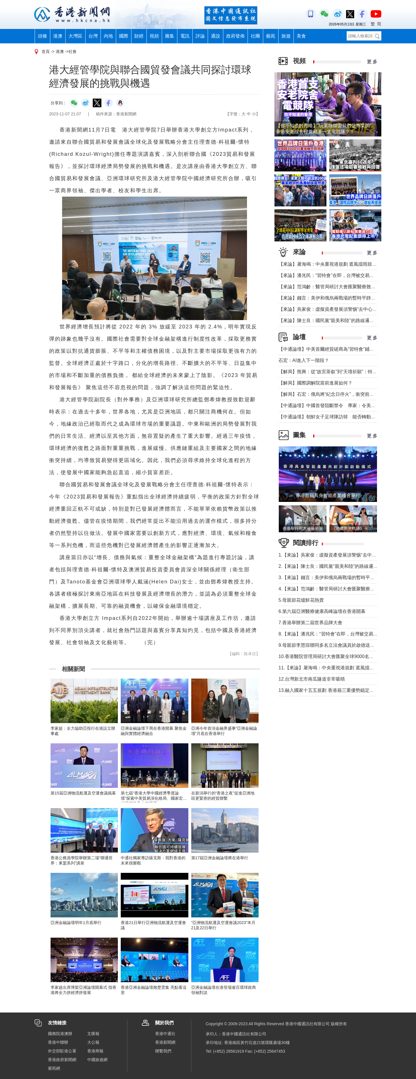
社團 (255, 36)
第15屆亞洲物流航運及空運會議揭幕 (83, 793)
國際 (123, 36)
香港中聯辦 (58, 1042)
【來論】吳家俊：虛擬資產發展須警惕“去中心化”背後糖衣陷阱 (342, 309)
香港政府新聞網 (62, 1059)
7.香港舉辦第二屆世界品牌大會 (310, 622)
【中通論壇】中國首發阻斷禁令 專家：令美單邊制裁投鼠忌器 (343, 405)
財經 (139, 36)
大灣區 (75, 36)
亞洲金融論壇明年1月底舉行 (76, 922)
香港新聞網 (165, 1042)
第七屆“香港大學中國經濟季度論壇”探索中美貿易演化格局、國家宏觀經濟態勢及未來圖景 (154, 798)
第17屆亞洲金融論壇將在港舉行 (219, 858)
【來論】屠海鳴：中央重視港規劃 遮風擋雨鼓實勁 (329, 264)
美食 (301, 36)
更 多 (372, 61)
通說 (215, 36)
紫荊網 (54, 1068)
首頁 (46, 51)
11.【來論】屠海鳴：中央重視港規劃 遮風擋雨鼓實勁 (333, 667)
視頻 (154, 36)
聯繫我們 (163, 1051)
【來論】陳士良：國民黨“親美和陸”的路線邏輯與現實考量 (337, 320)
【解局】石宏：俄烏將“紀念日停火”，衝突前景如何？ (333, 394)
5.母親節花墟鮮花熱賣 (301, 600)
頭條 (42, 36)
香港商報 (95, 1051)
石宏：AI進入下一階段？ (303, 360)
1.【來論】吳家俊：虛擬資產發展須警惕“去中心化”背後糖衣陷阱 (344, 555)
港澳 (57, 36)
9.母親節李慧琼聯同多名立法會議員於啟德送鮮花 (328, 645)
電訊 (185, 36)
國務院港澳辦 (60, 1033)
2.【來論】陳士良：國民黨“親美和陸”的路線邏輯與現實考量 (339, 566)
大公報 (93, 1042)
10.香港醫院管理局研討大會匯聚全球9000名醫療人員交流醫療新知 (346, 656)
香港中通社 (165, 1033)
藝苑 (270, 36)
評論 (200, 36)
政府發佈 (235, 36)
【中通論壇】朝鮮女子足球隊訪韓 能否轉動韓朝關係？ (336, 416)
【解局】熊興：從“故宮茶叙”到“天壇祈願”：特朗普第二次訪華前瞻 (346, 371)
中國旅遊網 (97, 1059)
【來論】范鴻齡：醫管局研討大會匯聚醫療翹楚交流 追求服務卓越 (346, 286)
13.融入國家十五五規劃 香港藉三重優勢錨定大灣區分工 (335, 690)
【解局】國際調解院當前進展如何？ (315, 382)
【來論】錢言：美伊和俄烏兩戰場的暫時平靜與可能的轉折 (338, 297)
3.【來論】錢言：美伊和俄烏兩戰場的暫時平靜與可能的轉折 (340, 577)
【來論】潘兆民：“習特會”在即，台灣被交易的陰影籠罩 (335, 275)
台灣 (93, 36)
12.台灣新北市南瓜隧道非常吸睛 (311, 679)
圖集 (169, 36)
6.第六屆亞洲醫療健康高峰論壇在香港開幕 (321, 611)
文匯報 (93, 1033)
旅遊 (286, 36)
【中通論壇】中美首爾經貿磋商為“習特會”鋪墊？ (328, 349)
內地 (108, 36)
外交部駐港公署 (62, 1051)
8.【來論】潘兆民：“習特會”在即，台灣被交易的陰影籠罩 (337, 633)
